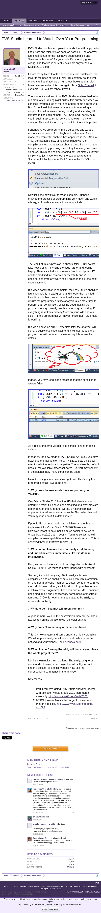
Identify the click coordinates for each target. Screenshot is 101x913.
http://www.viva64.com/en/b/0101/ (68, 696)
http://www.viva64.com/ (15, 100)
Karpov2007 (9, 69)
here (61, 460)
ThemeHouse (39, 894)
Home (7, 21)
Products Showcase (76, 25)
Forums (33, 21)
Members (63, 21)
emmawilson (38, 817)
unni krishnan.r (39, 824)
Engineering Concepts (12, 25)
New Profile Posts (41, 775)
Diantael (39, 764)
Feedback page (72, 642)
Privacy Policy (92, 892)
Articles (19, 21)
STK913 (70, 867)
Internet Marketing (31, 25)
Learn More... (54, 909)
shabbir (59, 779)
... (88, 25)
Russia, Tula (19, 95)
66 (23, 79)
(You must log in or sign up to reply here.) (82, 728)
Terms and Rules (74, 892)
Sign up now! (50, 748)
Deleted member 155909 (43, 779)
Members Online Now (42, 759)
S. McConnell (86, 85)
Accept (44, 909)
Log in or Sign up (89, 2)
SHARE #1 (95, 718)
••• (73, 785)
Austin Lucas (38, 838)
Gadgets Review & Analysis (53, 25)
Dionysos (31, 764)
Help (97, 883)
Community (47, 21)
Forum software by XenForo (24, 892)
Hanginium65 (38, 789)
